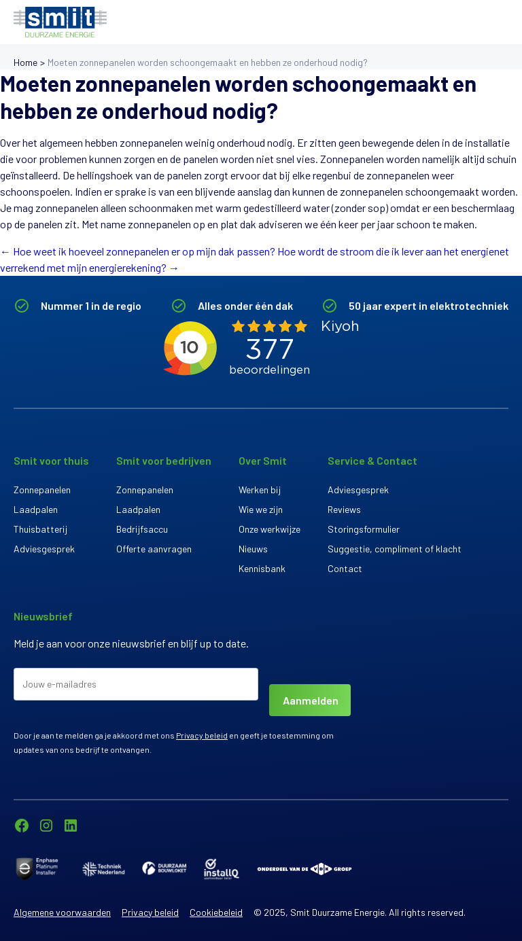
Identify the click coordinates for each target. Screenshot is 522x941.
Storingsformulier (364, 529)
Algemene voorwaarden (62, 912)
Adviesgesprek (44, 548)
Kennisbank (262, 568)
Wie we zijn (261, 509)
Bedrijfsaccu (142, 529)
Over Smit (263, 460)
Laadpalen (36, 509)
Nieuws (253, 548)
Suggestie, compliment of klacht (395, 548)
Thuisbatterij (40, 529)
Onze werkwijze (269, 529)
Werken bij (260, 489)
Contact (345, 568)
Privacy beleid (202, 735)
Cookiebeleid (216, 912)
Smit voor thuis (51, 460)
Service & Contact (372, 460)
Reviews (344, 509)
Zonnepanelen (42, 489)
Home (25, 62)
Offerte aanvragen (154, 548)
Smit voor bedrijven (163, 460)
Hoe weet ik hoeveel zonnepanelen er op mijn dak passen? (137, 251)
